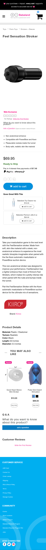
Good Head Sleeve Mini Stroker (14, 391)
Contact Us (6, 472)
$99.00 (36, 401)
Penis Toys (13, 29)
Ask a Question (9, 128)
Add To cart (18, 186)
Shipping (5, 480)
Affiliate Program (8, 520)
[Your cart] (39, 16)
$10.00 (14, 398)
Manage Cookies (8, 497)
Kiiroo (18, 314)
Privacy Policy (7, 493)
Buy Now (14, 405)
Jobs (4, 532)
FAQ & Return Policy (9, 484)
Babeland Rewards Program (11, 524)
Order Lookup (7, 476)
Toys (4, 29)
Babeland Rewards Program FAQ (13, 528)
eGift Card (6, 468)
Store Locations (7, 515)
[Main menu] (3, 16)
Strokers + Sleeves (28, 29)
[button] (33, 396)
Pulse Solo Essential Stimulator (36, 391)
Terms (5, 489)
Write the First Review (21, 119)
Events (5, 511)
